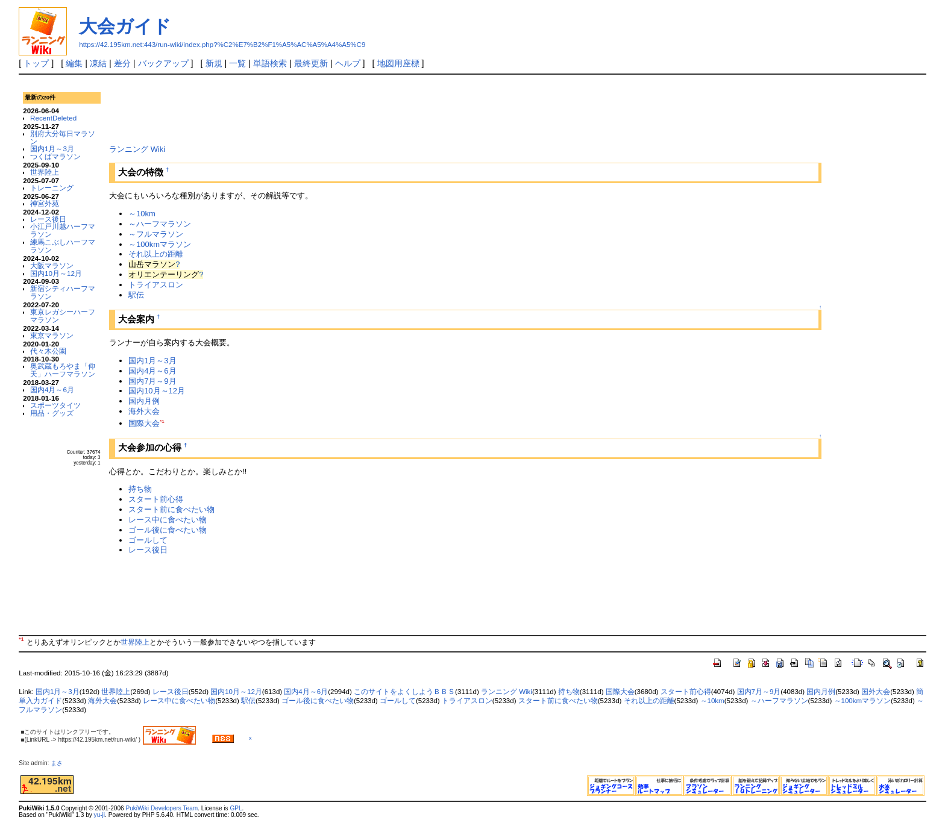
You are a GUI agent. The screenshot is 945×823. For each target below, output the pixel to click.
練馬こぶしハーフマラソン (62, 246)
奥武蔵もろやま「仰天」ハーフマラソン (62, 370)
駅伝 (136, 294)
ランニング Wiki (137, 149)
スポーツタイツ (55, 405)
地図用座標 (398, 63)
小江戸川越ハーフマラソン (62, 230)
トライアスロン (155, 284)
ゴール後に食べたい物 (167, 529)
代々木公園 (48, 351)
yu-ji (99, 815)
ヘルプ (347, 63)
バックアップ (163, 63)
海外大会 (144, 411)
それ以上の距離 (155, 253)
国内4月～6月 (52, 389)
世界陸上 (44, 172)
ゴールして (148, 540)
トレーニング (52, 188)
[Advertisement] (328, 108)
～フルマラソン (155, 234)
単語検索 (270, 63)
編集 (74, 63)
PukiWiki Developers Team (161, 808)
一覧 (237, 63)
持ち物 (140, 488)
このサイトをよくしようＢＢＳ (404, 691)
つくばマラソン (55, 156)
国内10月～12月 (56, 273)
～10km (141, 213)
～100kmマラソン (159, 244)
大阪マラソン (52, 265)
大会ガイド (125, 26)
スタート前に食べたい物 (171, 509)
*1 (162, 421)
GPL (236, 808)
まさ (60, 763)
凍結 (98, 63)
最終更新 (311, 63)
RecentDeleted (53, 118)
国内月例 (144, 400)
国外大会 (875, 691)
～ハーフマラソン (159, 223)
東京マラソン (52, 335)
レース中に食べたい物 (167, 519)
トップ (36, 63)
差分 (122, 63)
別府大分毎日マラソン (62, 137)
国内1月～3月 (52, 148)
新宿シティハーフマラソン (62, 292)
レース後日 (48, 219)
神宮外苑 (44, 203)
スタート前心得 (155, 499)
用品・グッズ (52, 413)
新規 (214, 63)
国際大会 (144, 423)
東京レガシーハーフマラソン (62, 316)
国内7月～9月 (152, 381)
